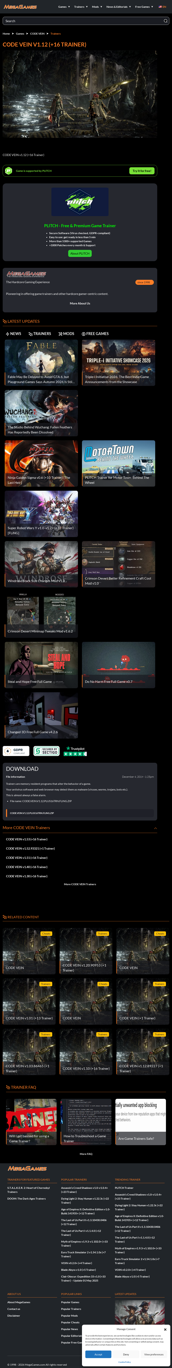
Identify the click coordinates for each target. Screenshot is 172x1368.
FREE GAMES (95, 333)
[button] (165, 1329)
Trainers (56, 33)
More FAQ (86, 1153)
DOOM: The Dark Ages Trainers (26, 1198)
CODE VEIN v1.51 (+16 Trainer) (26, 857)
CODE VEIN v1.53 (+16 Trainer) (26, 839)
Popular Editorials (71, 1335)
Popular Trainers (71, 1308)
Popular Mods (69, 1315)
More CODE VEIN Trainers (80, 884)
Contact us (13, 1308)
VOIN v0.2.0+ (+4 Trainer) (76, 1263)
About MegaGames (18, 1302)
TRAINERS (40, 333)
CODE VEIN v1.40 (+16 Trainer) (26, 867)
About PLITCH (80, 253)
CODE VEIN (37, 33)
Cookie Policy (124, 1362)
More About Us (80, 303)
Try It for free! (142, 171)
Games (20, 33)
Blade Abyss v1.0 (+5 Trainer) (78, 1269)
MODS (66, 333)
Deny (126, 1354)
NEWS (13, 333)
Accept (98, 1354)
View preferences (154, 1354)
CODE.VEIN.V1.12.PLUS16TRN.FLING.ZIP (32, 813)
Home (6, 33)
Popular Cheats (70, 1322)
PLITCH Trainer (124, 1187)
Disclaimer (13, 1315)
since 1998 (143, 282)
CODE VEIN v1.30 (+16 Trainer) (26, 876)
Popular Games (70, 1302)
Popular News (69, 1329)
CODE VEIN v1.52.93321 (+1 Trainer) (30, 848)
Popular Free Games (73, 1342)
